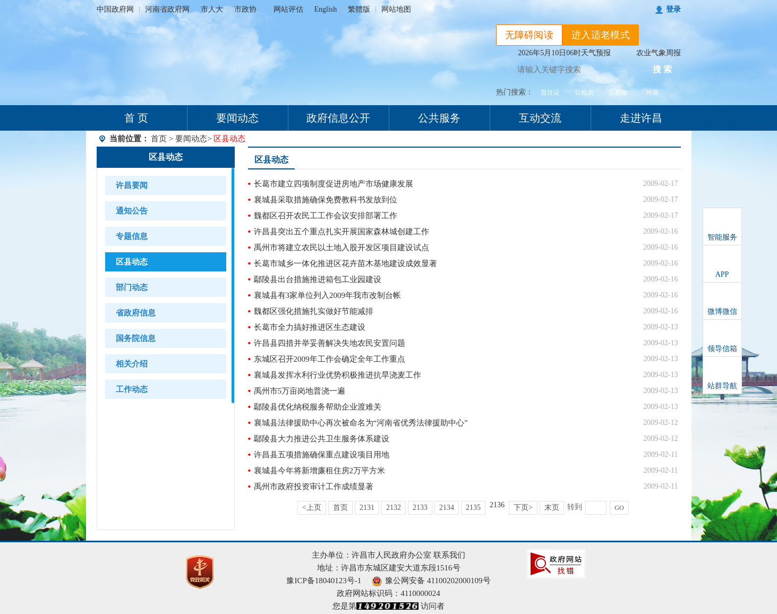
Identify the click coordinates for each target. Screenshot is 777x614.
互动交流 (540, 118)
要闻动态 (237, 118)
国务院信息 (136, 338)
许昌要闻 (132, 185)
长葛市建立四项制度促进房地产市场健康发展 (333, 184)
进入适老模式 (600, 35)
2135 (473, 507)
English (325, 9)
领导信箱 (722, 349)
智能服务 (722, 237)
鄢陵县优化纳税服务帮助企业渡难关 (317, 407)
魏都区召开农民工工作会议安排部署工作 (325, 215)
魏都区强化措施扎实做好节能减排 (313, 311)
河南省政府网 (167, 9)
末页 (551, 507)
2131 (367, 507)
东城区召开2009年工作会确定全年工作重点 (329, 359)
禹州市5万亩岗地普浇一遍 (300, 391)
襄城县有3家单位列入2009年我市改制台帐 (328, 295)
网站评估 (288, 9)
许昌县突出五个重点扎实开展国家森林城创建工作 (341, 231)
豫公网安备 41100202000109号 (431, 580)
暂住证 (550, 92)
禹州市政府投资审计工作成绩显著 (313, 486)
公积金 (618, 92)
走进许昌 (641, 118)
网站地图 (396, 9)
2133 (420, 507)
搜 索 (662, 69)
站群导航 (722, 386)
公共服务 (439, 118)
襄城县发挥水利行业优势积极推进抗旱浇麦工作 (337, 375)
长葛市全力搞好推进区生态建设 (309, 327)
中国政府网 (115, 9)
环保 (652, 92)
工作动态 (132, 389)
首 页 (136, 118)
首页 (159, 138)
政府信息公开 (338, 118)
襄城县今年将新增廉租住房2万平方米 (320, 470)
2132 (393, 507)
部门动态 (132, 287)
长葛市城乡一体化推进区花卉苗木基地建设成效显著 (345, 263)
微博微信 (722, 311)
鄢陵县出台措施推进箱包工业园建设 (317, 279)
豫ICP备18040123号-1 (323, 580)
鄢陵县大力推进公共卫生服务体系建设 (321, 438)
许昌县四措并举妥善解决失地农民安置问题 (329, 343)
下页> (523, 507)
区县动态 (166, 156)
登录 (673, 9)
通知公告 (132, 211)
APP (722, 274)
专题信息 (132, 236)
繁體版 (359, 9)
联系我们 (449, 555)
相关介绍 (132, 364)
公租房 (584, 92)
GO (619, 507)
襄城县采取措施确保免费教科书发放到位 (325, 199)
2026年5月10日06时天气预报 (564, 53)
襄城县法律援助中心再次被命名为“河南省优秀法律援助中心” (361, 423)
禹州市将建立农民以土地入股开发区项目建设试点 (341, 247)
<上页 (311, 507)
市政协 (245, 9)
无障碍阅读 (529, 35)
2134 (446, 507)
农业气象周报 (658, 53)
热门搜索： (514, 92)
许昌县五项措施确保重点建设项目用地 (321, 454)
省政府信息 (136, 313)
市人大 (212, 9)
